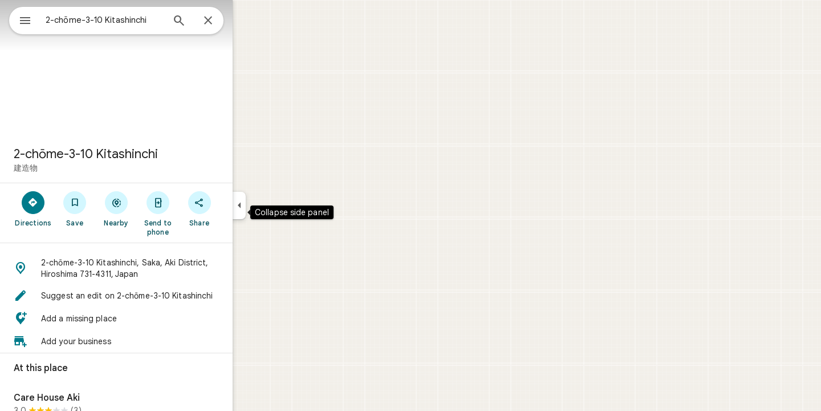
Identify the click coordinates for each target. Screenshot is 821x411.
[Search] (220, 22)
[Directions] (74, 208)
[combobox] (134, 20)
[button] (157, 268)
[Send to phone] (199, 213)
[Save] (116, 208)
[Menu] (20, 19)
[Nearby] (157, 208)
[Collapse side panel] (280, 205)
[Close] (249, 21)
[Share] (240, 208)
